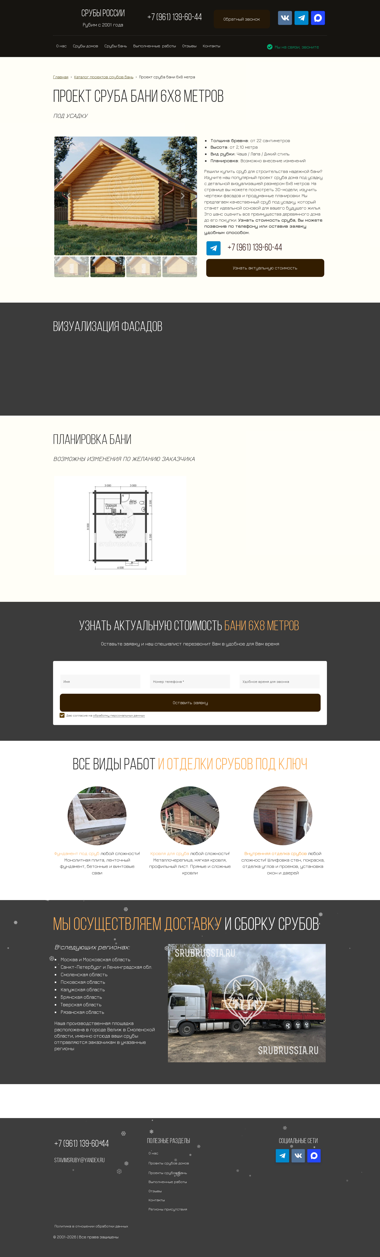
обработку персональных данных (119, 715)
